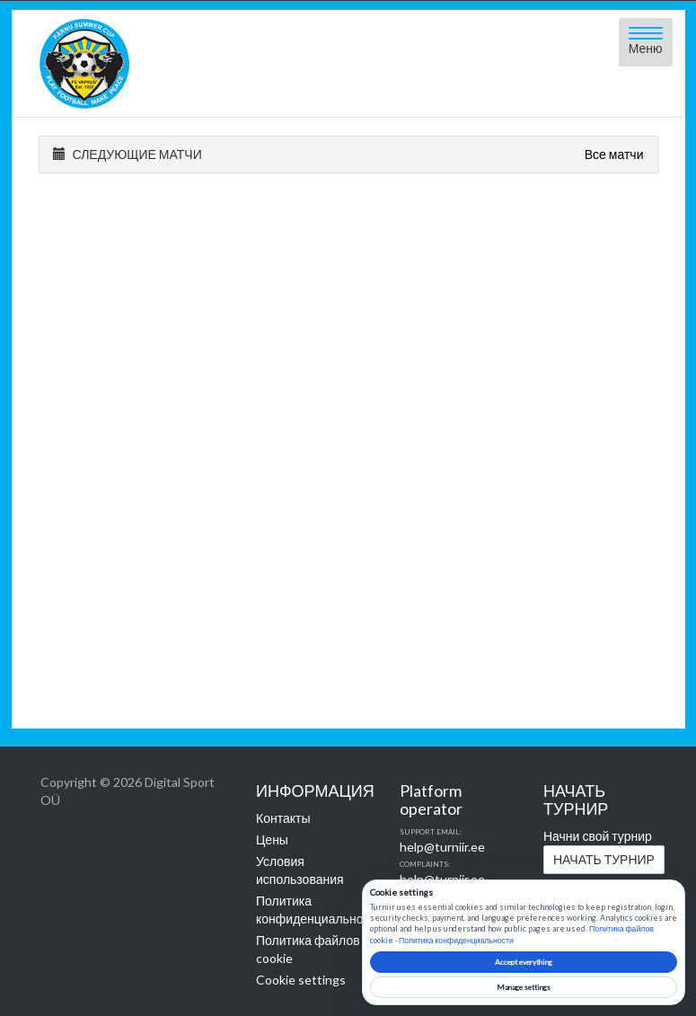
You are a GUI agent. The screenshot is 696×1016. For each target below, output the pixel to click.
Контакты (283, 818)
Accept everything (523, 962)
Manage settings (524, 987)
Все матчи (614, 154)
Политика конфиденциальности (314, 909)
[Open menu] (646, 42)
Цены (272, 839)
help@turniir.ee (442, 846)
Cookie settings (301, 979)
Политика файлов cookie (308, 949)
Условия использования (300, 870)
